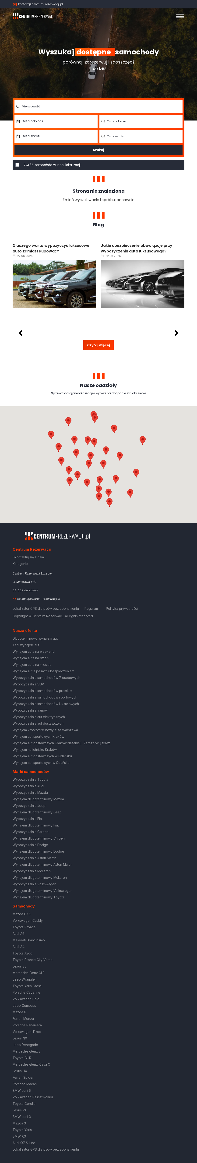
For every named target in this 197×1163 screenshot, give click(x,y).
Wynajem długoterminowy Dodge (38, 851)
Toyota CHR (22, 1058)
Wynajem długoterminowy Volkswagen (42, 891)
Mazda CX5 (22, 914)
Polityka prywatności (122, 608)
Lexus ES (20, 966)
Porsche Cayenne (26, 992)
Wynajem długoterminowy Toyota (38, 897)
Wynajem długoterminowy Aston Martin (42, 864)
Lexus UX (20, 1071)
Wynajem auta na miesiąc (32, 665)
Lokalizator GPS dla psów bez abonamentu (46, 608)
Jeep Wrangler (24, 979)
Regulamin (92, 608)
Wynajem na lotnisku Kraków (35, 750)
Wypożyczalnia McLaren (32, 871)
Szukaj (98, 150)
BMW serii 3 (22, 1117)
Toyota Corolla (24, 1104)
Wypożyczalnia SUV (28, 684)
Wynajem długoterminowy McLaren (40, 877)
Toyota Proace (24, 927)
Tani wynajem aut (26, 645)
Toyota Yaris (22, 1130)
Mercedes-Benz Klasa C (31, 1064)
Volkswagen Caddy (28, 920)
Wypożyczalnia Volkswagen (34, 884)
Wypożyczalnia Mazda (30, 792)
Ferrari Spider (23, 1077)
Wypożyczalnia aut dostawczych (38, 723)
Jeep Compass (24, 1005)
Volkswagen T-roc (27, 1032)
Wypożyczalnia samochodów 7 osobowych (46, 678)
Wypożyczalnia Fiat (28, 819)
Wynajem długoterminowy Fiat (36, 825)
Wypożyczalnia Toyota (30, 779)
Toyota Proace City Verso (33, 960)
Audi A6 (19, 934)
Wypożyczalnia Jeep (29, 806)
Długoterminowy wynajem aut (35, 638)
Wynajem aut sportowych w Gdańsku (41, 763)
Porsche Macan (25, 1084)
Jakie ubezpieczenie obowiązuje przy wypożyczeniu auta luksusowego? (136, 248)
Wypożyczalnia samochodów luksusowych (46, 704)
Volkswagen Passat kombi (33, 1097)
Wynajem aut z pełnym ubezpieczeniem (43, 671)
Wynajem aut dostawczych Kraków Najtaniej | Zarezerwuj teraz (61, 743)
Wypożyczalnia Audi (28, 786)
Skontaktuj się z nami (29, 557)
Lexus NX (20, 1038)
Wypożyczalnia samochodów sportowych (45, 697)
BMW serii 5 (22, 1090)
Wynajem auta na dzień (31, 658)
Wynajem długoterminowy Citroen (39, 838)
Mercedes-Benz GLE (29, 973)
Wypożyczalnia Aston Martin (34, 858)
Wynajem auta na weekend (34, 651)
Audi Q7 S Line (24, 1143)
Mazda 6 (19, 1012)
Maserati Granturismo (29, 940)
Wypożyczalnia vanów (30, 710)
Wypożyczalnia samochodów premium (42, 691)
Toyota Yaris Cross (27, 986)
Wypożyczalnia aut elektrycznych (39, 717)
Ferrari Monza (23, 1019)
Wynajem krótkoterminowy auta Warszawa (45, 730)
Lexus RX (20, 1110)
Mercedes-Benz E (27, 1051)
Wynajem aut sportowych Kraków (38, 736)
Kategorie (20, 564)
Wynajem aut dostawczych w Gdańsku (42, 756)
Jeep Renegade (25, 1045)
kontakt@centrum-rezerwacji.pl (38, 4)
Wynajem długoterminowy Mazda (38, 799)
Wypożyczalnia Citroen (31, 832)
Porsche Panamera (27, 1025)
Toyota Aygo (22, 953)
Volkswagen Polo (26, 999)
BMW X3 (19, 1136)
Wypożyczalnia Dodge (30, 845)
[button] (120, 456)
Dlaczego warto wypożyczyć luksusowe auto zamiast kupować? (51, 248)
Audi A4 (19, 947)
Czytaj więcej (98, 345)
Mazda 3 (19, 1123)
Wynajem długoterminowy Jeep (37, 812)
